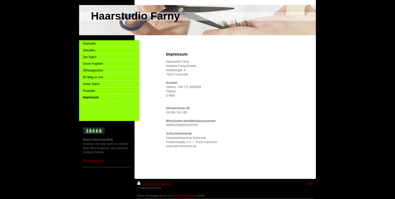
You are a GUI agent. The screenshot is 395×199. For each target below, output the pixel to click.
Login (310, 183)
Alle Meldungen (93, 161)
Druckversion (148, 183)
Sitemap (166, 183)
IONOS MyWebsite (183, 195)
